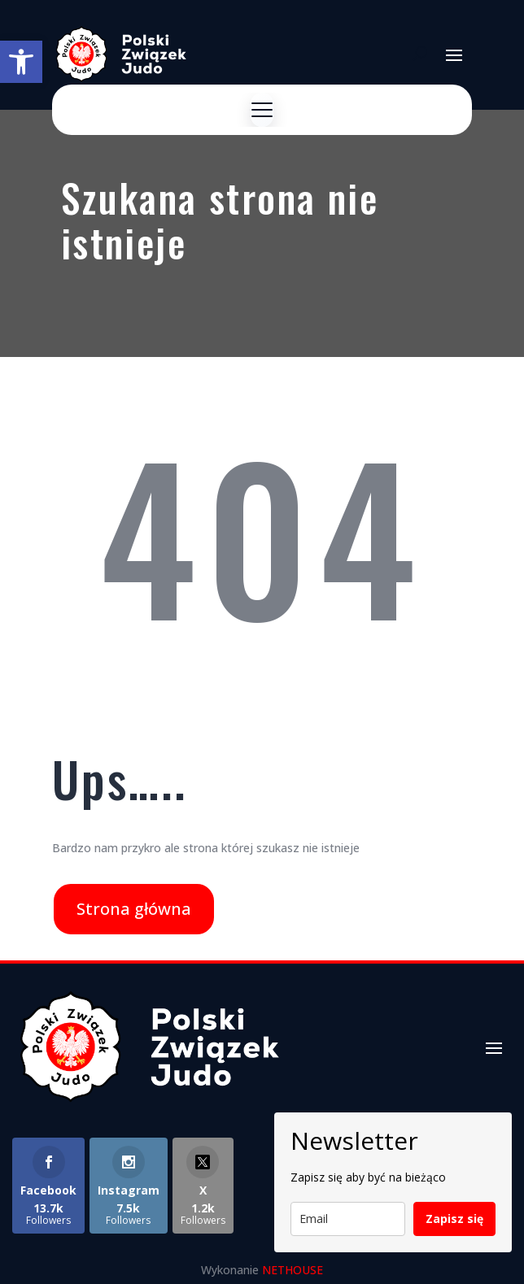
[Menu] (262, 110)
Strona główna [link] (133, 909)
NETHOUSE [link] (292, 1269)
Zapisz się (454, 1218)
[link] (21, 62)
